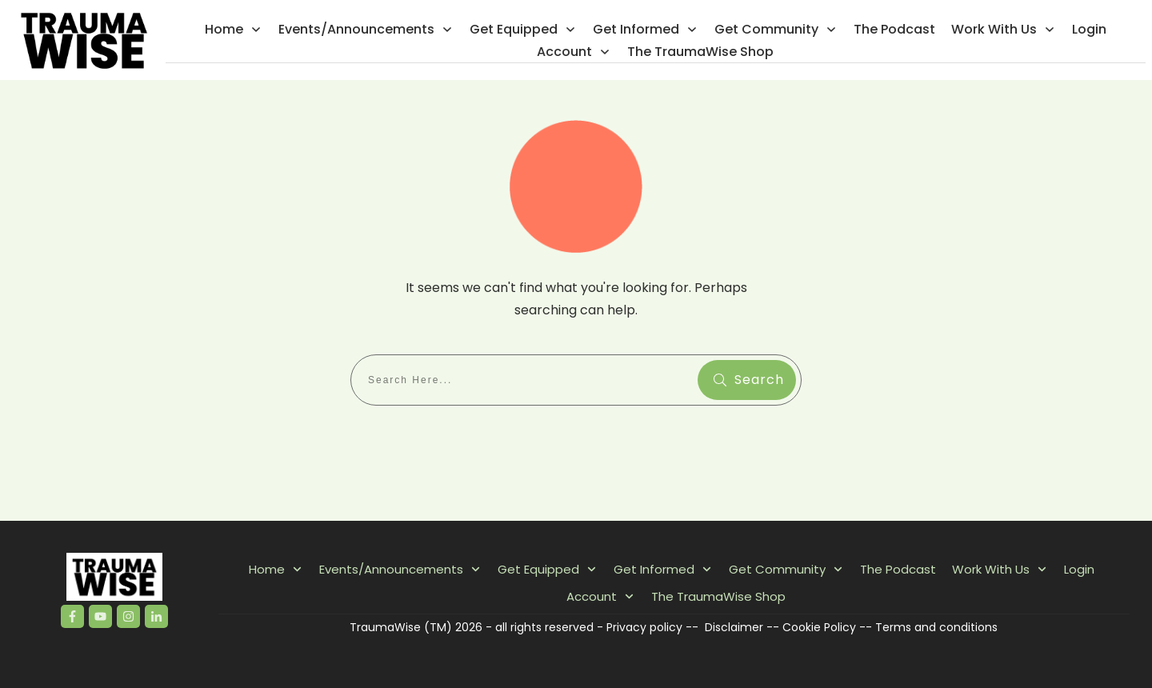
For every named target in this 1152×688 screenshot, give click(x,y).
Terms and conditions (936, 627)
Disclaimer (734, 627)
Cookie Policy (819, 627)
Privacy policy (644, 627)
